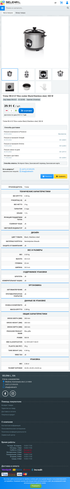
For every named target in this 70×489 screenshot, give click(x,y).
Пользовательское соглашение (13, 429)
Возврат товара (7, 405)
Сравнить (61, 176)
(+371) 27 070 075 (28, 169)
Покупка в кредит (8, 415)
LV (55, 3)
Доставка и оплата (8, 411)
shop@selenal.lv (27, 171)
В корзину (26, 110)
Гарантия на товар (8, 408)
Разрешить (36, 486)
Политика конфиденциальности (13, 432)
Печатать (47, 176)
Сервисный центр (8, 435)
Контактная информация (11, 425)
